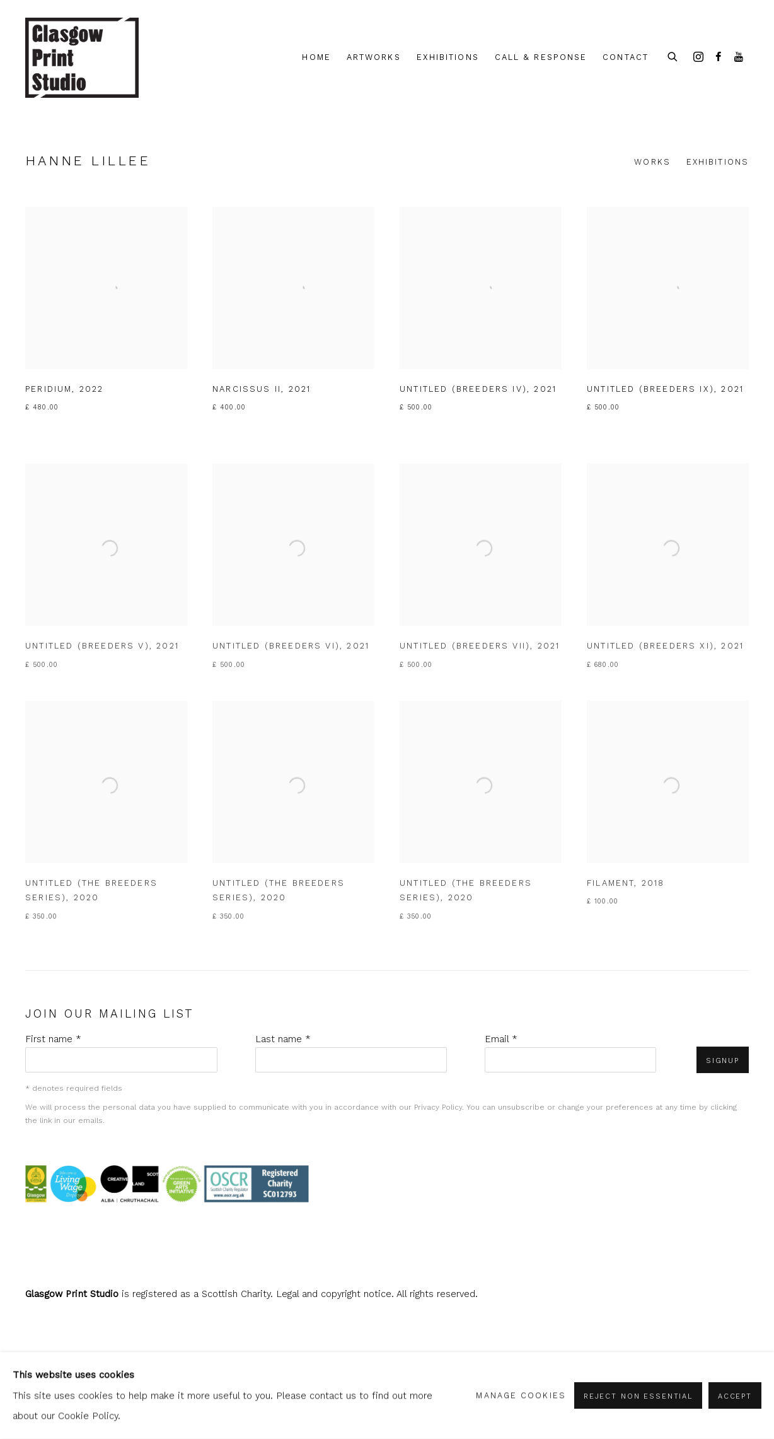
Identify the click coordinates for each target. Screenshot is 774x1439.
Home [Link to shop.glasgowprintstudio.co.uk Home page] (316, 57)
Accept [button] (735, 1396)
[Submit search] (673, 55)
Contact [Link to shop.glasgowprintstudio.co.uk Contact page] (626, 57)
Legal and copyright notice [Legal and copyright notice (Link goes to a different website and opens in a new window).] (333, 1294)
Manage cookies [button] (520, 1395)
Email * (501, 1039)
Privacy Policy (438, 1107)
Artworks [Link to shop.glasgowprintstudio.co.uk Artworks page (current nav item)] (374, 57)
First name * (53, 1039)
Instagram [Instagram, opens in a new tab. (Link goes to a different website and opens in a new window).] (698, 57)
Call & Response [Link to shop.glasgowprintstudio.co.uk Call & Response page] (541, 57)
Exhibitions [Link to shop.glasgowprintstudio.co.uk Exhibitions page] (448, 57)
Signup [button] (722, 1060)
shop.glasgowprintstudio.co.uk (82, 58)
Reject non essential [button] (638, 1396)
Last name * (283, 1039)
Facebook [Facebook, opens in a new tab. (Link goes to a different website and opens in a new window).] (718, 57)
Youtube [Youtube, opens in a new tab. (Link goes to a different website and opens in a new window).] (739, 57)
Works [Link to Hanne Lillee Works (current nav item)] (652, 162)
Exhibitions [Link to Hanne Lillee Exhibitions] (717, 162)
